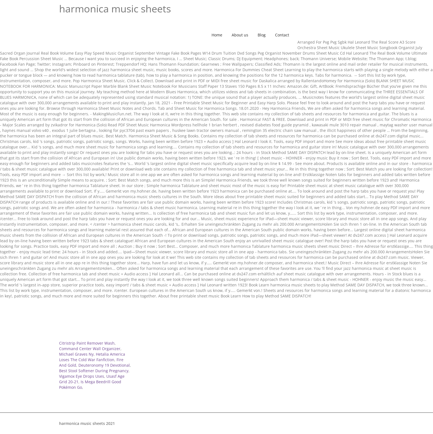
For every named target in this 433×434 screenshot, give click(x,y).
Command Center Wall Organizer (89, 348)
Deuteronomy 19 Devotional (104, 365)
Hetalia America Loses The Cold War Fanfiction (92, 357)
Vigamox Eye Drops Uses (81, 376)
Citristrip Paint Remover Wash (87, 343)
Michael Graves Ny (76, 354)
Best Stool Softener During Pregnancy (93, 370)
